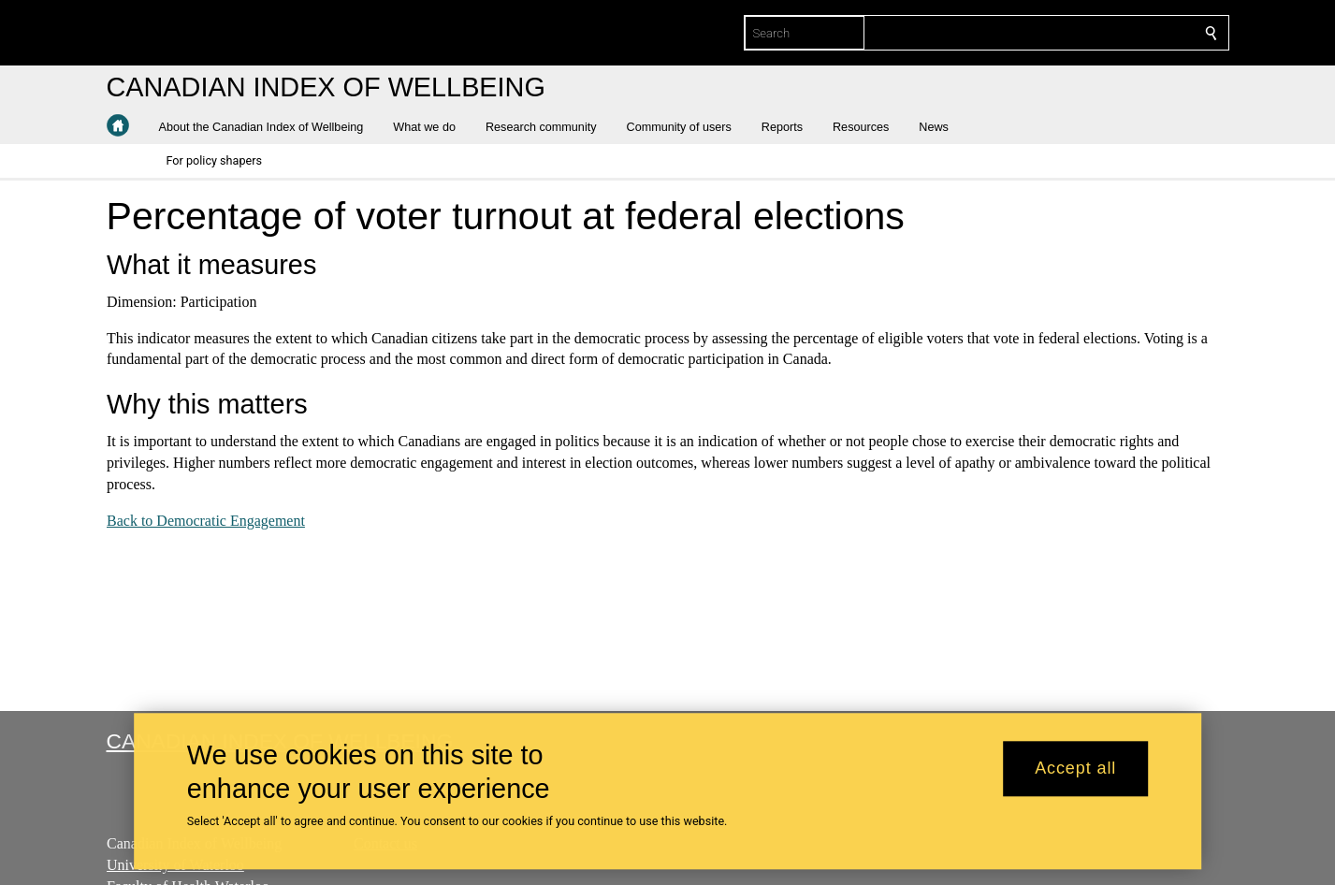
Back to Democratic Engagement (206, 521)
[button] (269, 127)
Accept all (1075, 769)
